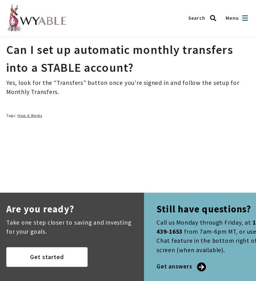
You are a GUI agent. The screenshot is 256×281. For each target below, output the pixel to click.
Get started (47, 257)
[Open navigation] (245, 18)
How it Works (30, 115)
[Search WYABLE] (204, 18)
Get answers (180, 266)
